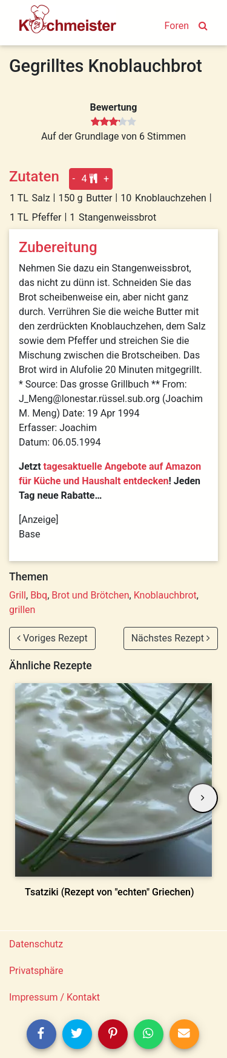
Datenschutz (36, 944)
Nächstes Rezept (170, 638)
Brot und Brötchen (90, 595)
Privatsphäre (36, 970)
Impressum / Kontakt (54, 997)
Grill (17, 595)
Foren (177, 25)
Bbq (38, 595)
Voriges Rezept (52, 638)
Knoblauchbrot (165, 595)
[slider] (113, 122)
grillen (22, 609)
